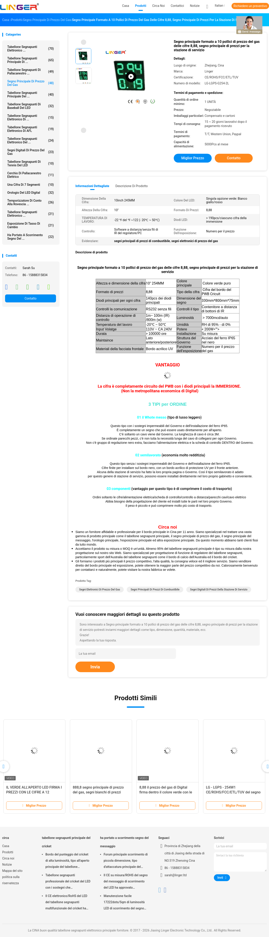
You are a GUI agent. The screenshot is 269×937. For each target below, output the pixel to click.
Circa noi (8, 858)
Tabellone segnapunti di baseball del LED (30, 106)
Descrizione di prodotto (131, 186)
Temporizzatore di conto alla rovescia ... (30, 202)
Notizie (7, 864)
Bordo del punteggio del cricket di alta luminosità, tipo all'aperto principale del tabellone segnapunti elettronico (67, 861)
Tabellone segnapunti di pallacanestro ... (30, 71)
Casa (5, 846)
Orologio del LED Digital (30, 192)
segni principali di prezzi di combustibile (155, 589)
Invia (95, 667)
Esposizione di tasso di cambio (30, 225)
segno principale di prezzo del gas (30, 83)
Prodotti (7, 852)
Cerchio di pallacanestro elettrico (30, 174)
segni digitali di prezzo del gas (30, 152)
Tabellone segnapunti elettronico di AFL (30, 129)
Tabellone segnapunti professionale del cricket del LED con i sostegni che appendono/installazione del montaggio (67, 882)
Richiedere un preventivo (250, 6)
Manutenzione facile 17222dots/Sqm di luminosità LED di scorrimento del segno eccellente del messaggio (124, 902)
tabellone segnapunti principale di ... (30, 60)
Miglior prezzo (192, 158)
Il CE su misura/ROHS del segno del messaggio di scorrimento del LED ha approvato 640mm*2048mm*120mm (126, 882)
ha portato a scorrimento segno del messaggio (124, 842)
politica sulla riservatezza (10, 880)
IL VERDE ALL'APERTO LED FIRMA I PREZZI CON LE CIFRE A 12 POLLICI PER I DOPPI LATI (34, 792)
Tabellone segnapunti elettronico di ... (30, 117)
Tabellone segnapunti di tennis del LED (30, 163)
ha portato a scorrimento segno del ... (30, 236)
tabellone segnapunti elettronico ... (30, 48)
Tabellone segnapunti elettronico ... (30, 213)
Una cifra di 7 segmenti (30, 184)
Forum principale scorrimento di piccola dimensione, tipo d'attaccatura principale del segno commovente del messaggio (126, 861)
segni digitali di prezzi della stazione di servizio (218, 589)
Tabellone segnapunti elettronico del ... (30, 140)
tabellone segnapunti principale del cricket (66, 842)
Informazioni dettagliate (92, 186)
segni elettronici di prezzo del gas (99, 589)
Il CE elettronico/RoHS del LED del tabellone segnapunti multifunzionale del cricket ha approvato (66, 902)
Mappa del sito (12, 871)
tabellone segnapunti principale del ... (30, 94)
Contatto (30, 298)
